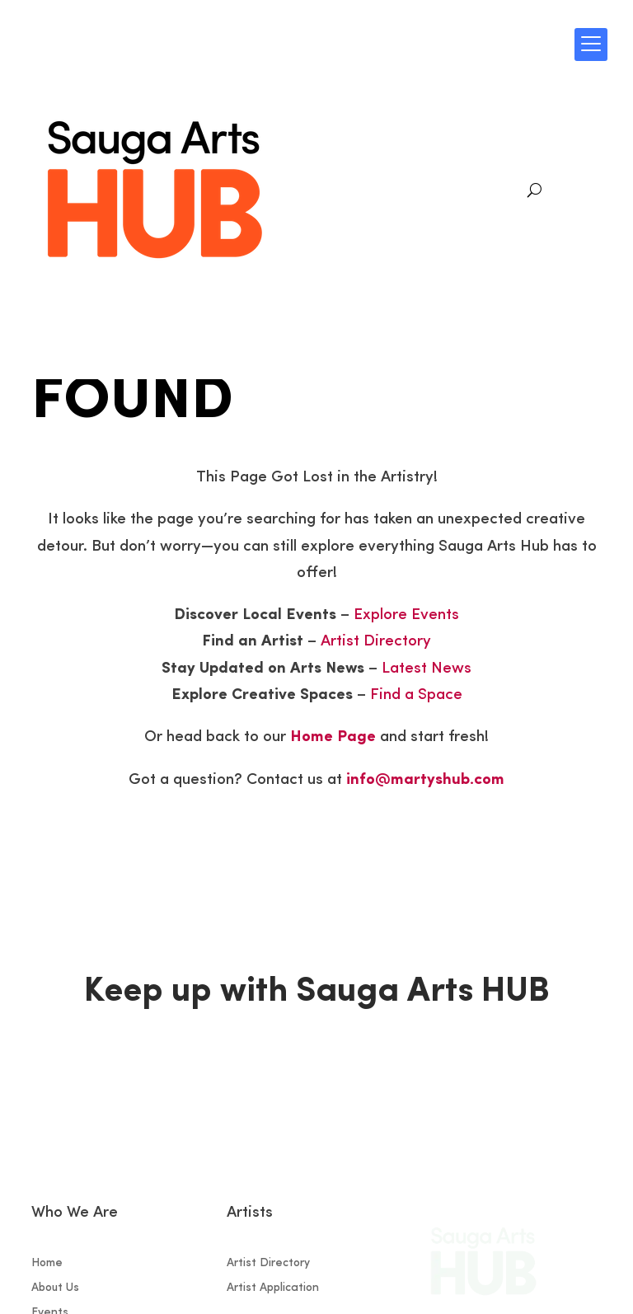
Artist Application (273, 1288)
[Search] (535, 190)
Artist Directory (376, 642)
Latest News (426, 669)
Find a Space (416, 695)
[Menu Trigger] (590, 44)
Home (47, 1263)
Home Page (333, 737)
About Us (55, 1288)
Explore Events (406, 615)
